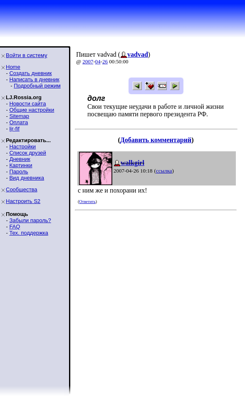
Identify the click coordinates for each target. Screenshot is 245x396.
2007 (87, 61)
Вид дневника (26, 178)
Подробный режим (37, 86)
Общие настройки (31, 110)
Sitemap (19, 116)
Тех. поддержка (28, 233)
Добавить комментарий (155, 139)
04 (98, 61)
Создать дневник (30, 73)
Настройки (22, 146)
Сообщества (21, 189)
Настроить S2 (23, 201)
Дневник (19, 159)
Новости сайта (27, 103)
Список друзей (27, 153)
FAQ (14, 226)
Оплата (18, 122)
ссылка (164, 171)
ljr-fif (14, 128)
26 (105, 61)
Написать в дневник (34, 79)
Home (13, 67)
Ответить (87, 201)
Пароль (18, 171)
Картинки (20, 165)
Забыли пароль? (30, 220)
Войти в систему (26, 55)
